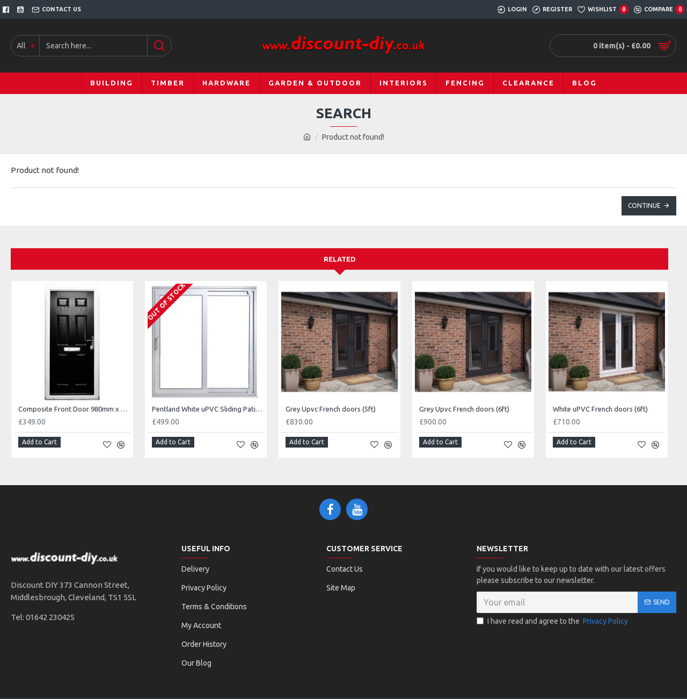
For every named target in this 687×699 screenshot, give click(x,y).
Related (340, 259)
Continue (644, 205)
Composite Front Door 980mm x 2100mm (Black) (74, 409)
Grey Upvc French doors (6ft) (464, 409)
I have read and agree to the (553, 617)
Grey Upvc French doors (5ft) (331, 409)
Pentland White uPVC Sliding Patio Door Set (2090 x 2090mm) (208, 409)
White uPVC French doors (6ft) (600, 409)
